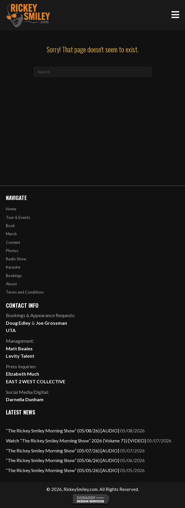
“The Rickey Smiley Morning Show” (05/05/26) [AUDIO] (62, 470)
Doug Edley (18, 323)
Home (11, 208)
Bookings (14, 275)
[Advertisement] (92, 121)
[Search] (92, 72)
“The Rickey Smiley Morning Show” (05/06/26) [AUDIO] (62, 460)
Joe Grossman (51, 323)
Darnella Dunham (25, 399)
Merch (11, 233)
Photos (12, 250)
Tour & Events (18, 217)
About (11, 284)
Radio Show (16, 259)
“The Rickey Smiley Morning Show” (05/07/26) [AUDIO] (62, 450)
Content (13, 242)
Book (10, 225)
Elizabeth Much (22, 374)
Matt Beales (19, 348)
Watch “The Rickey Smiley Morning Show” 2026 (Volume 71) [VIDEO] (76, 440)
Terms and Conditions (25, 292)
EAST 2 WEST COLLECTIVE (35, 381)
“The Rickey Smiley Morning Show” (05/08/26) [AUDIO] (62, 430)
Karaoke (13, 267)
